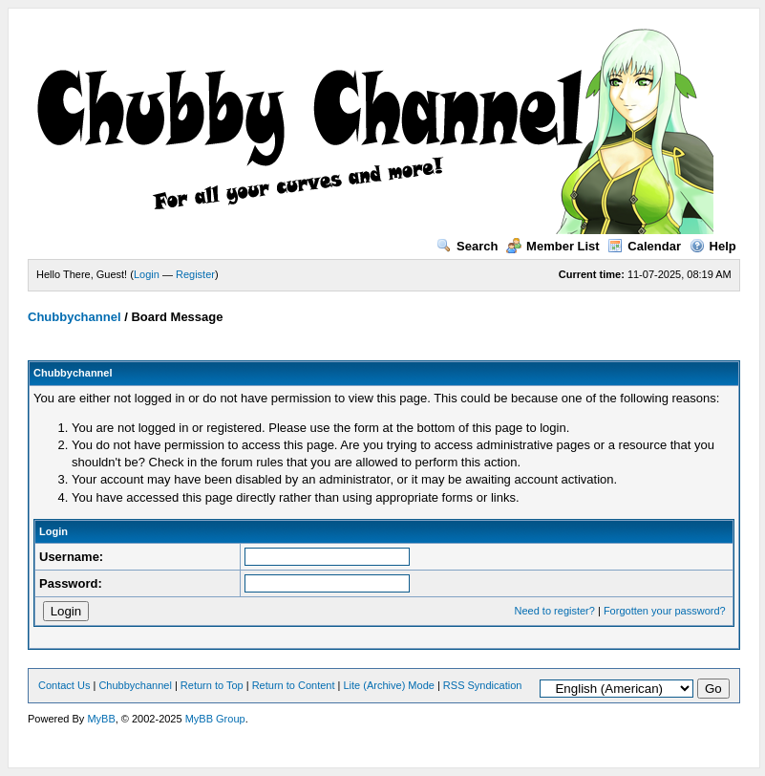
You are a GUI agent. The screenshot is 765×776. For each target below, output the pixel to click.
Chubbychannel (74, 317)
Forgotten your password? (665, 610)
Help (713, 246)
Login (146, 274)
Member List (553, 246)
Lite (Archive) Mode (389, 685)
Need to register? (555, 610)
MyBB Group (215, 718)
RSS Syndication (482, 685)
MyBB (101, 718)
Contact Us (64, 685)
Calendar (644, 246)
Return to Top (212, 685)
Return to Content (293, 685)
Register (195, 274)
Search (467, 246)
